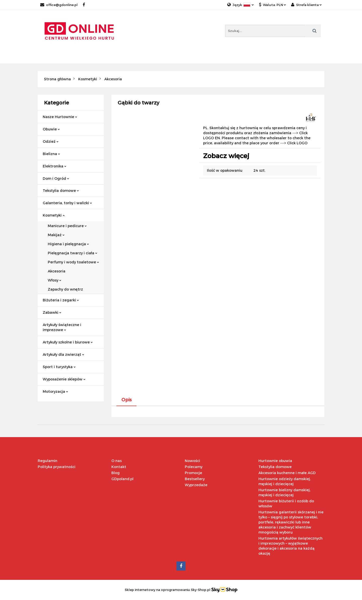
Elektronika (54, 166)
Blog (115, 473)
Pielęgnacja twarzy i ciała (72, 253)
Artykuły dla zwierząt (63, 354)
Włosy (54, 280)
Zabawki (52, 312)
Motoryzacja (55, 391)
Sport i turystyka (59, 367)
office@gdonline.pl (59, 5)
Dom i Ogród (56, 178)
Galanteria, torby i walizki (67, 203)
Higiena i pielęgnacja (68, 244)
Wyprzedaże (196, 485)
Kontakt (118, 467)
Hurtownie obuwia (275, 460)
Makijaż (56, 235)
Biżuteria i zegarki (61, 300)
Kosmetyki (54, 215)
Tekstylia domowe (61, 190)
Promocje (193, 473)
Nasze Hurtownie (60, 117)
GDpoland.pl (122, 479)
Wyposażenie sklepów (64, 379)
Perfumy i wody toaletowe (73, 262)
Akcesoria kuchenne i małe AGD (287, 473)
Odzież (51, 141)
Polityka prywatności (56, 467)
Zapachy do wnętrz (65, 289)
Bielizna (51, 154)
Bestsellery (195, 479)
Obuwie (51, 129)
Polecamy (193, 467)
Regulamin (47, 460)
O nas (116, 460)
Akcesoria (56, 271)
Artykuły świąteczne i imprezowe (62, 327)
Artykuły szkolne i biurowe (68, 342)
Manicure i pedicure (67, 226)
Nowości (192, 460)
